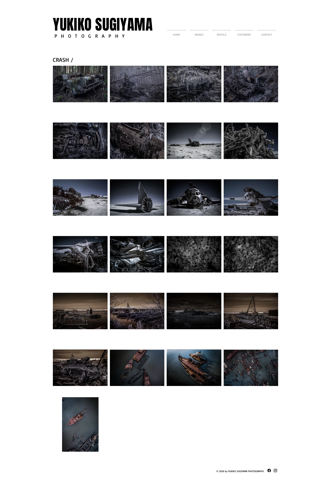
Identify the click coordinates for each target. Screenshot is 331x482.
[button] (199, 32)
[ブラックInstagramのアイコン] (275, 470)
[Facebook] (269, 470)
